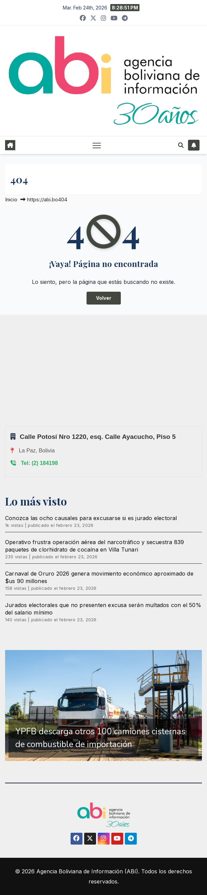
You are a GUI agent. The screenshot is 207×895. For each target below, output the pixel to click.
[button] (181, 145)
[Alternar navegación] (97, 145)
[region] (103, 705)
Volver (103, 298)
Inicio (11, 199)
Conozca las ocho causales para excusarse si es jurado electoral (91, 518)
